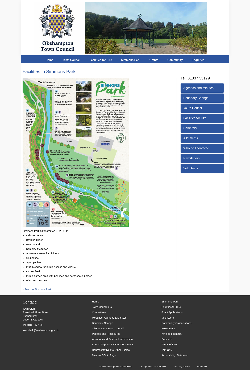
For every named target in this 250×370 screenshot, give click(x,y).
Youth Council (192, 108)
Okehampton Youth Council (108, 328)
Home (49, 60)
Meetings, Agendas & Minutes (109, 317)
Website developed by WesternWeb (115, 366)
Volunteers (190, 168)
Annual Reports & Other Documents (113, 344)
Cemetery (190, 128)
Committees (99, 312)
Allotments (190, 138)
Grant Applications (172, 312)
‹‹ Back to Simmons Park (37, 289)
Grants (153, 60)
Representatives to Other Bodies (111, 349)
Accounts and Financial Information (112, 339)
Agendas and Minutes (198, 88)
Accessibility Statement (174, 355)
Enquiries (198, 60)
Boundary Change (196, 98)
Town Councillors (102, 306)
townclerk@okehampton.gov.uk (41, 330)
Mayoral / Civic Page (104, 355)
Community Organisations (176, 323)
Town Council (71, 60)
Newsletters (191, 158)
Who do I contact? (196, 148)
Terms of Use (169, 344)
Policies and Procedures (106, 333)
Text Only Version (181, 366)
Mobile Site (202, 366)
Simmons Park (130, 60)
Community (175, 60)
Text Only (166, 349)
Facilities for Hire (100, 60)
